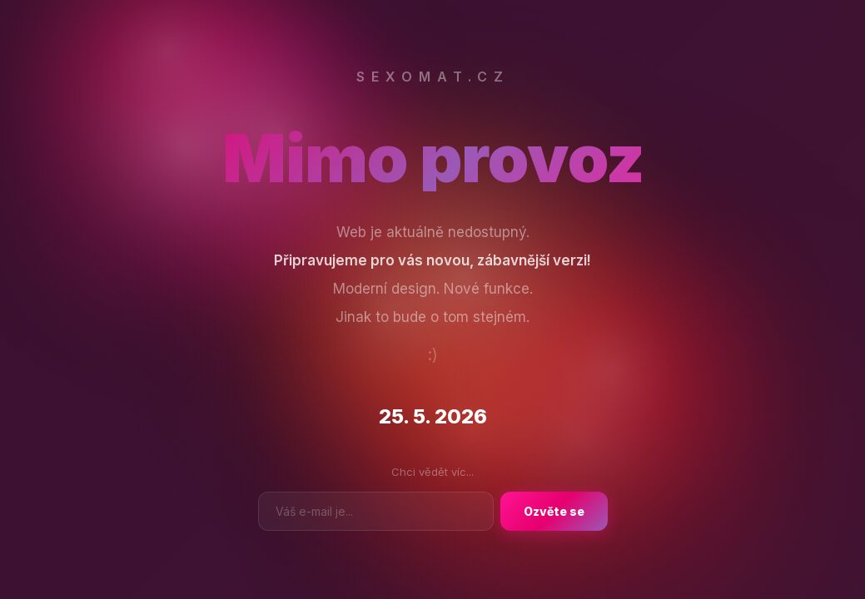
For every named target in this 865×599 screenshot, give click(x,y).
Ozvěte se (554, 511)
